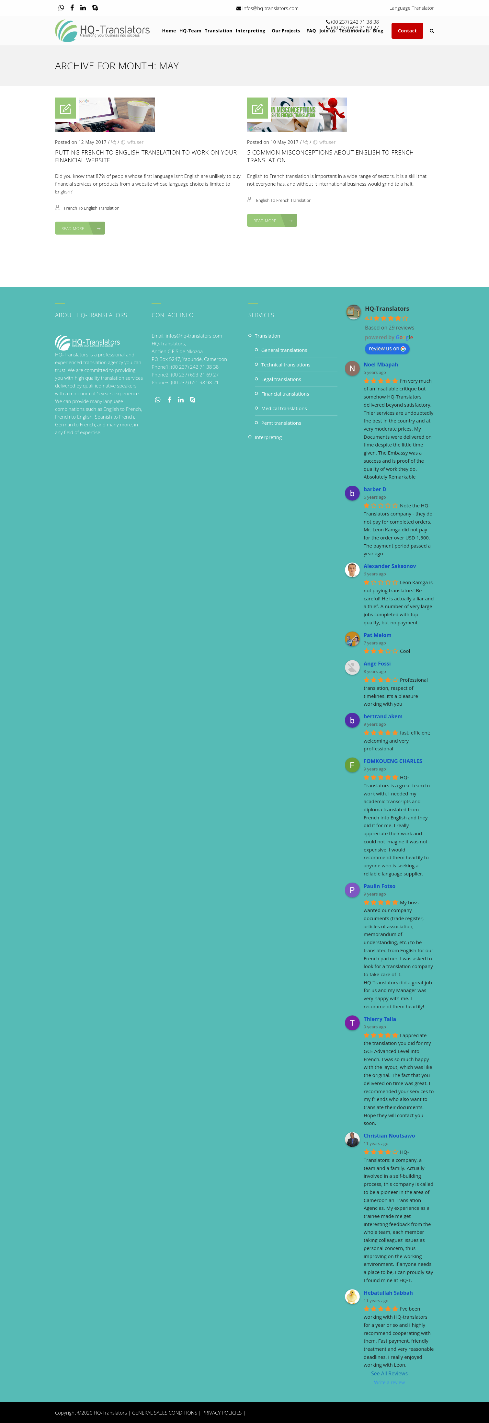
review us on (387, 348)
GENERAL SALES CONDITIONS (164, 1412)
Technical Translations (286, 364)
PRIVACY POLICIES (222, 1412)
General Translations (284, 350)
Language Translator (412, 8)
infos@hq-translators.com (271, 8)
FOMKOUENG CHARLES (393, 761)
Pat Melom (378, 635)
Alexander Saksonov (390, 566)
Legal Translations (281, 379)
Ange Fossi (377, 663)
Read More (81, 228)
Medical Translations (284, 408)
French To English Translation (91, 208)
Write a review (389, 1382)
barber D (375, 489)
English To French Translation (284, 200)
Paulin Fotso (379, 886)
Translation (267, 335)
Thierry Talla (380, 1019)
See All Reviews (389, 1373)
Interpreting (268, 437)
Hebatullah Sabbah (388, 1292)
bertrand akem (383, 716)
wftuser (135, 142)
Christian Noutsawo (389, 1135)
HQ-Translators (387, 308)
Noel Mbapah (381, 364)
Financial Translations (285, 393)
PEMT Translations (281, 423)
